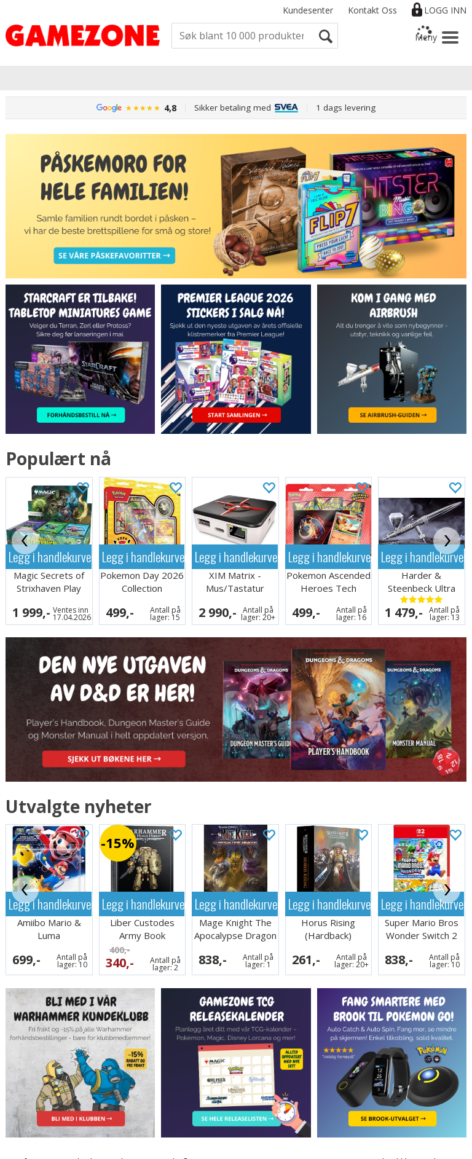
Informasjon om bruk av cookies (76, 1135)
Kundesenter (308, 10)
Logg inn (445, 10)
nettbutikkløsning (400, 1135)
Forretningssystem (320, 1135)
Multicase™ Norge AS (376, 1146)
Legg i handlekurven (50, 556)
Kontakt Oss (372, 10)
